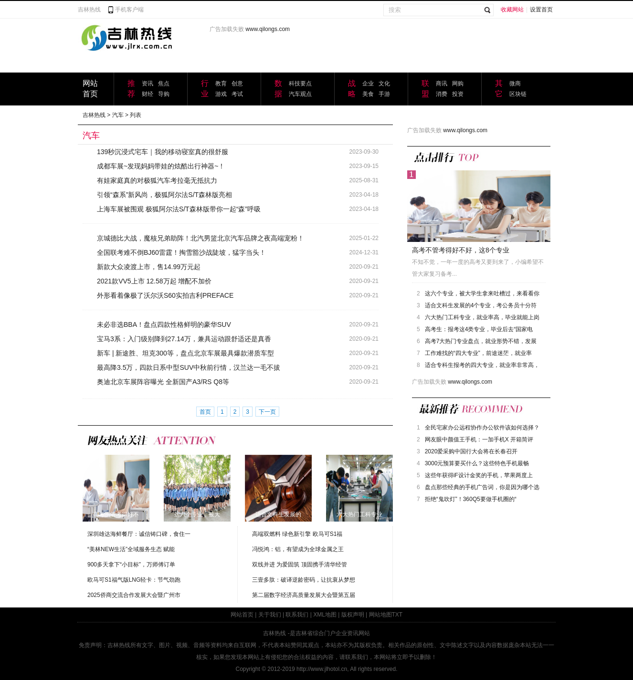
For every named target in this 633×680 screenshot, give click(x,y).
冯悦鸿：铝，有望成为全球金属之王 (298, 549)
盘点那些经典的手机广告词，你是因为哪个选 (482, 487)
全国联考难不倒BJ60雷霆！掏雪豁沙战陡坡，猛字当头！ (181, 252)
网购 (458, 83)
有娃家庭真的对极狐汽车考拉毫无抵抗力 (157, 180)
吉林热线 (89, 9)
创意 (237, 83)
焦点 (163, 83)
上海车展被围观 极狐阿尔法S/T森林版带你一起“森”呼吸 (179, 209)
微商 (515, 83)
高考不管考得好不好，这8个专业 (460, 250)
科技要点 (300, 83)
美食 (368, 94)
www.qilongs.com (267, 29)
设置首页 (541, 9)
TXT (397, 614)
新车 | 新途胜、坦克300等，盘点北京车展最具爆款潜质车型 (185, 353)
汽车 (118, 115)
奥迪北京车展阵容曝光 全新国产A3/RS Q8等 (163, 382)
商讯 (441, 83)
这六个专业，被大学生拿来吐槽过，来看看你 (482, 293)
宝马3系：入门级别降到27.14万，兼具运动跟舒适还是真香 (184, 339)
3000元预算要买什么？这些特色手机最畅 (477, 463)
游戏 (221, 94)
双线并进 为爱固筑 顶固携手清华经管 (299, 564)
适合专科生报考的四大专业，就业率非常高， (482, 365)
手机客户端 (129, 9)
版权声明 (352, 614)
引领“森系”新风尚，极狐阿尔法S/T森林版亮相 (164, 195)
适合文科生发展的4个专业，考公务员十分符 (481, 305)
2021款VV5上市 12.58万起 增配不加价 (154, 281)
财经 (147, 94)
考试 (237, 94)
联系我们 (296, 614)
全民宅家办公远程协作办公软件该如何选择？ (482, 427)
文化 (384, 83)
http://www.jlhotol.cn (321, 669)
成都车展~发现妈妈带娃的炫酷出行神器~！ (161, 166)
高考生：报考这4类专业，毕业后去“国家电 (479, 329)
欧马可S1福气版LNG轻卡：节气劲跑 (133, 579)
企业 (368, 83)
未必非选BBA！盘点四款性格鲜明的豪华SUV (164, 324)
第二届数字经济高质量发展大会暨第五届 (303, 595)
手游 (384, 94)
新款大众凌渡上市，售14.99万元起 (148, 267)
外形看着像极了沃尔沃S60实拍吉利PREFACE (165, 295)
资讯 (147, 83)
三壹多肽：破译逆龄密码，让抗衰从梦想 (303, 579)
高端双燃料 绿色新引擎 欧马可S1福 (297, 534)
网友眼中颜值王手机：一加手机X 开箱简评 (479, 439)
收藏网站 (512, 9)
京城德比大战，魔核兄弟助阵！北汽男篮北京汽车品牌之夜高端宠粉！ (200, 238)
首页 (205, 411)
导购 (163, 94)
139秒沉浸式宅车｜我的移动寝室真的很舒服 (162, 152)
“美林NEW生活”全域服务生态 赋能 (131, 549)
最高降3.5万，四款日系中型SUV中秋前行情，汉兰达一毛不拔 (188, 367)
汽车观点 (300, 94)
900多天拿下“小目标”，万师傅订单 (131, 564)
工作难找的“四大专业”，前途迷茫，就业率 (478, 353)
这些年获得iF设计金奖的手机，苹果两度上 (479, 475)
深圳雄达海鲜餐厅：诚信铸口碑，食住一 (138, 534)
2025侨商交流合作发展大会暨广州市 (133, 595)
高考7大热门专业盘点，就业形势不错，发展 (481, 341)
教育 (221, 83)
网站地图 (380, 614)
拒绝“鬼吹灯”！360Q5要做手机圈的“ (471, 499)
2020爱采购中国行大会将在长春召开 (471, 451)
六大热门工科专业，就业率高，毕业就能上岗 (482, 317)
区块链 (518, 94)
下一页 (267, 411)
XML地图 (325, 614)
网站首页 (242, 614)
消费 (441, 94)
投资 (458, 94)
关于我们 (269, 614)
